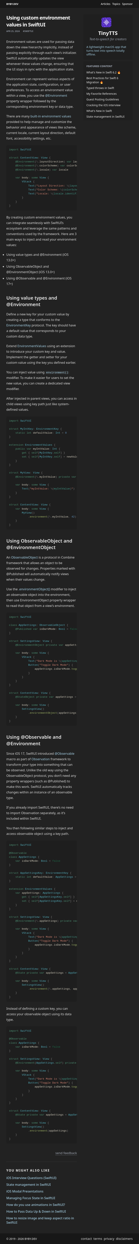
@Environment (56, 95)
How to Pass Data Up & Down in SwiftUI (36, 1211)
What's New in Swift (99, 111)
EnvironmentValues (31, 346)
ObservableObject (24, 557)
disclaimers (124, 1239)
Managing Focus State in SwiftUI (30, 1198)
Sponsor (127, 4)
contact (86, 1239)
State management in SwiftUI (28, 1184)
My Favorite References (101, 94)
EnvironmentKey (18, 325)
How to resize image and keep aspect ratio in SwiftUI (40, 1220)
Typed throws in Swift (100, 88)
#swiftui (28, 31)
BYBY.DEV (12, 4)
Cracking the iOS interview (103, 105)
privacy (109, 1239)
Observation (40, 759)
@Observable (64, 753)
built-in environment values (50, 116)
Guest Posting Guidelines (102, 99)
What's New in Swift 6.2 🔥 (103, 72)
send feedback (66, 1153)
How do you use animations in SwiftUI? (35, 1205)
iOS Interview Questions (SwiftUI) (31, 1178)
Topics (116, 4)
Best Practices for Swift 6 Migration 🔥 (102, 80)
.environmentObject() (34, 589)
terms (98, 1239)
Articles (105, 4)
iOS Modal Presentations (24, 1191)
